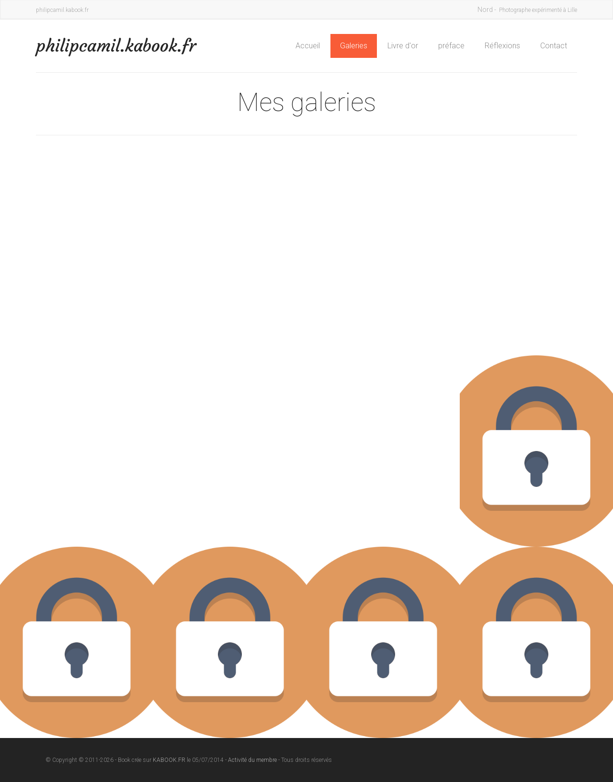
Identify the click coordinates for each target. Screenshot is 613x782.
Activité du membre (252, 760)
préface (451, 45)
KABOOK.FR (169, 760)
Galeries (353, 45)
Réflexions (502, 45)
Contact (553, 45)
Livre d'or (402, 45)
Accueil (307, 45)
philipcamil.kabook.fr (116, 45)
